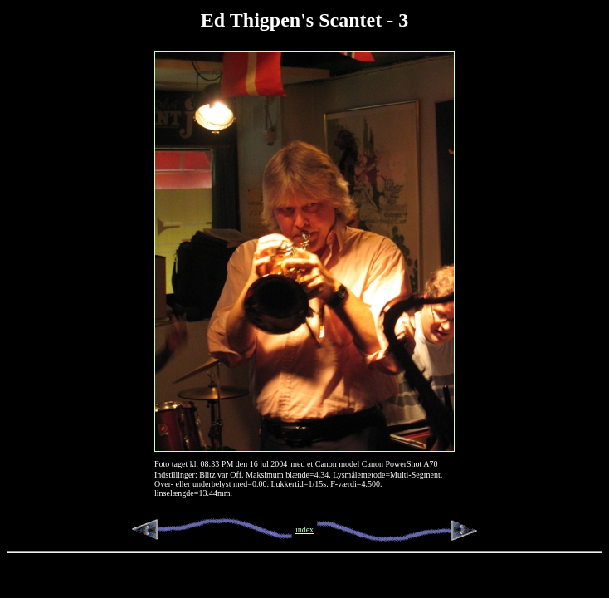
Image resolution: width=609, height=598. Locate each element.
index (304, 529)
